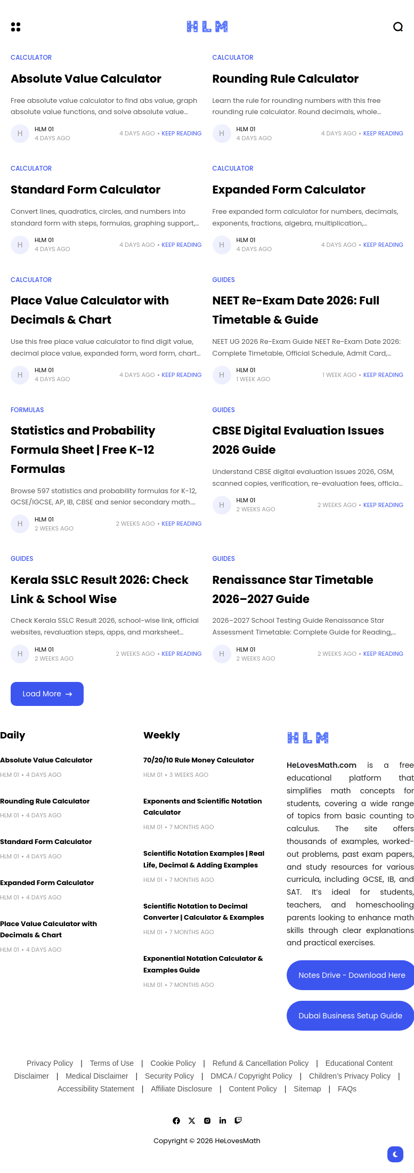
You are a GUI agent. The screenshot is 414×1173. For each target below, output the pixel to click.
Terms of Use (112, 1063)
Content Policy (253, 1088)
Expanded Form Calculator (289, 189)
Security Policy (169, 1076)
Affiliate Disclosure (181, 1088)
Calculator (31, 57)
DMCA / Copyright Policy (251, 1076)
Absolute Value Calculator (86, 78)
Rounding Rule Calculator (286, 78)
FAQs (347, 1088)
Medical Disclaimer (97, 1076)
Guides (224, 280)
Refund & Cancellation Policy (261, 1063)
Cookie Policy (173, 1063)
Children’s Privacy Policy (350, 1076)
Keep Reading (182, 133)
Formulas (27, 410)
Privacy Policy (50, 1063)
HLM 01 (44, 129)
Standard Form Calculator (85, 189)
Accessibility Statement (96, 1088)
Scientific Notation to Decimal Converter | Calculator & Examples (203, 912)
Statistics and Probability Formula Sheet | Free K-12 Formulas (83, 449)
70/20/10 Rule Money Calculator (198, 760)
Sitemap (307, 1088)
